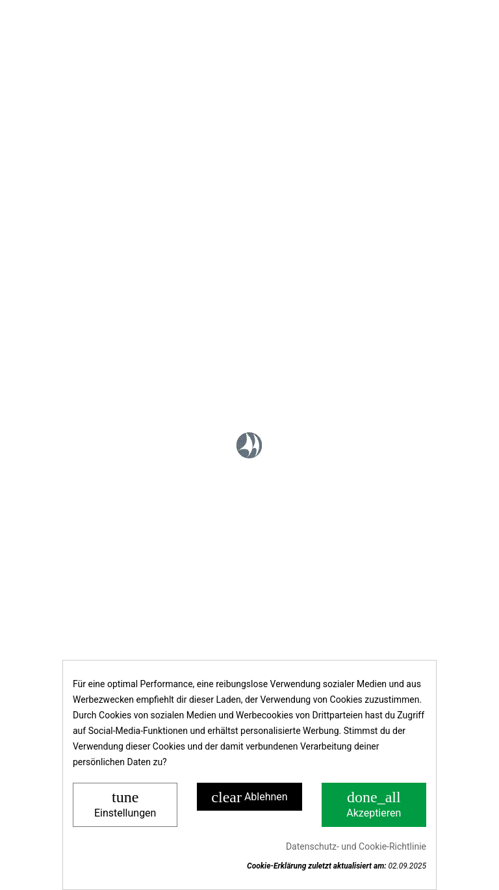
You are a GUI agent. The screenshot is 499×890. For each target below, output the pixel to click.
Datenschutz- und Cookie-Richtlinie (356, 846)
